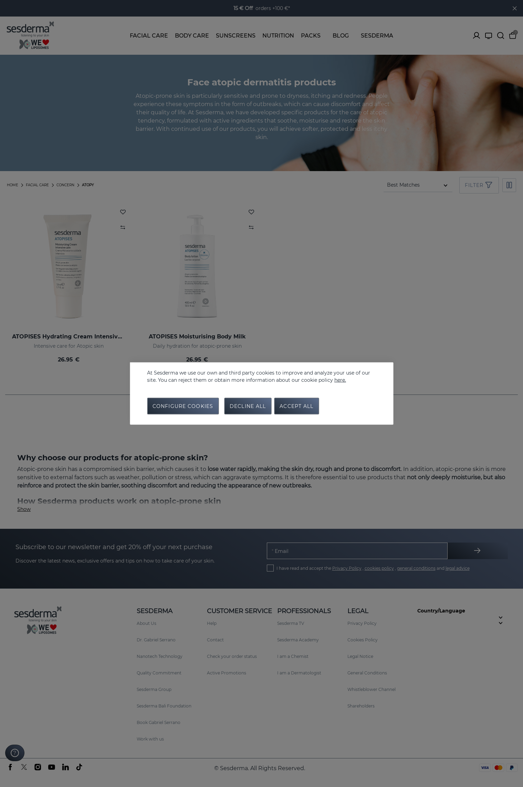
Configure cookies (183, 406)
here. (340, 380)
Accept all (296, 406)
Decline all (248, 406)
